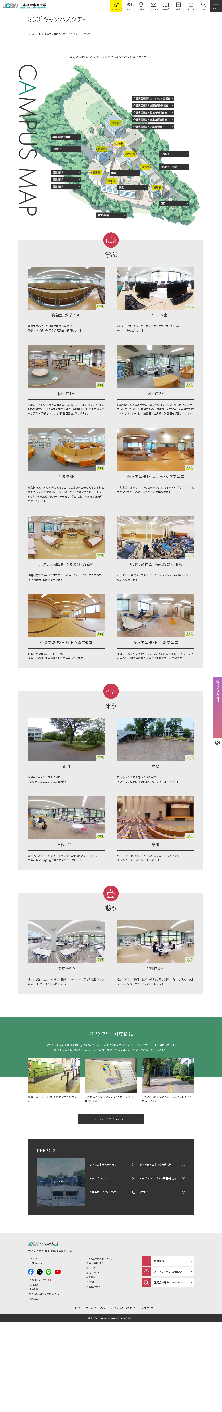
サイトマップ (147, 1398)
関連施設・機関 (93, 1376)
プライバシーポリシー (96, 1398)
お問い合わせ (35, 1353)
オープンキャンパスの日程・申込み (158, 1265)
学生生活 (90, 1358)
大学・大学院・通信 (95, 1353)
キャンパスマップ (98, 1265)
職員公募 (33, 1379)
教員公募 (33, 1374)
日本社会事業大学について (52, 109)
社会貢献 (90, 1367)
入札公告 (33, 1388)
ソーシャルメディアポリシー (124, 1398)
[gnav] (216, 6)
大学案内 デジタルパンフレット (106, 1279)
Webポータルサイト (38, 1370)
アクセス (144, 1279)
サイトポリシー (76, 1398)
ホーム (31, 109)
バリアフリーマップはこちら (109, 1205)
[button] (203, 6)
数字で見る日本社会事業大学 (155, 1251)
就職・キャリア (92, 1362)
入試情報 (90, 1372)
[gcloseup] (116, 6)
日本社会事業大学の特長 (103, 1251)
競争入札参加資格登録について (44, 1384)
